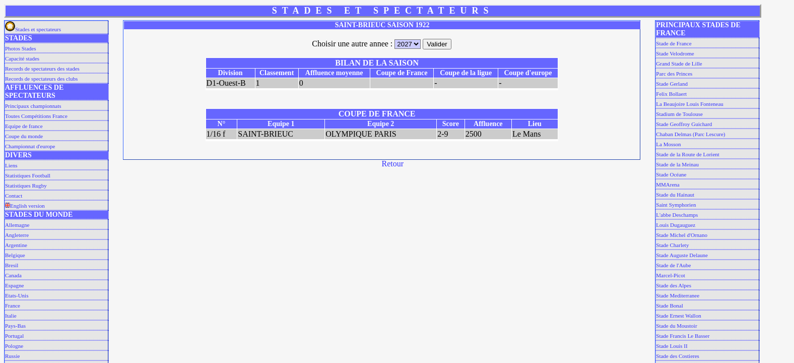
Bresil (11, 265)
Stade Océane (671, 174)
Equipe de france (24, 126)
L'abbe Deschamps (677, 215)
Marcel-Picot (670, 275)
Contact (13, 196)
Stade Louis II (671, 346)
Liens (11, 165)
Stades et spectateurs (33, 29)
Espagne (14, 285)
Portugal (14, 336)
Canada (13, 275)
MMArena (667, 185)
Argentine (16, 245)
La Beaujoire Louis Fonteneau (689, 104)
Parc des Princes (674, 74)
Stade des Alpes (673, 285)
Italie (11, 316)
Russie (12, 356)
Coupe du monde (24, 136)
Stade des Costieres (677, 356)
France (12, 305)
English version (25, 206)
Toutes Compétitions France (36, 116)
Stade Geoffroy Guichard (684, 124)
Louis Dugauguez (675, 225)
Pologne (14, 346)
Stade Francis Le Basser (682, 336)
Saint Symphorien (676, 205)
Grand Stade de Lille (679, 63)
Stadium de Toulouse (679, 114)
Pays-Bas (15, 326)
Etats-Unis (16, 295)
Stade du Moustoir (676, 326)
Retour (393, 163)
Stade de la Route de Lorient (687, 154)
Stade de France (673, 43)
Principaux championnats (33, 106)
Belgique (15, 255)
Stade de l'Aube (673, 265)
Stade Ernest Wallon (678, 316)
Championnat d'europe (30, 146)
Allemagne (17, 225)
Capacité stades (22, 58)
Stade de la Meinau (677, 164)
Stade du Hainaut (675, 195)
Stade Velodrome (675, 53)
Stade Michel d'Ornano (681, 235)
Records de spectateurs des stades (42, 69)
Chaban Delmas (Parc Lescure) (690, 134)
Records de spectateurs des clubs (41, 79)
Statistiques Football (27, 175)
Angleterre (17, 235)
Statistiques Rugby (26, 186)
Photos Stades (20, 48)
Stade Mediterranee (677, 295)
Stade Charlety (672, 245)
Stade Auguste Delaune (682, 255)
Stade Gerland (672, 84)
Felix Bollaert (671, 94)
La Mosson (668, 144)
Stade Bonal (669, 305)
